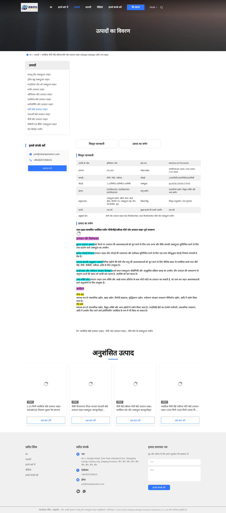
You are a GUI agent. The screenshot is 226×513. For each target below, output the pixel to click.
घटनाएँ (88, 7)
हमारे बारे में (63, 7)
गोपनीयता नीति (45, 510)
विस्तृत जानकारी (96, 143)
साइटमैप (56, 510)
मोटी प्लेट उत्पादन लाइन (115, 331)
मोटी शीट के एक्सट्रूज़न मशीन (140, 331)
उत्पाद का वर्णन (140, 143)
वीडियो (28, 470)
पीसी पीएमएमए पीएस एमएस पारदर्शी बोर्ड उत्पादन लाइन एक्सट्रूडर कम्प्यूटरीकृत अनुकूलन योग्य (90, 408)
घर (51, 7)
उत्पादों (77, 7)
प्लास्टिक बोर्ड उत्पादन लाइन (91, 331)
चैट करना (136, 7)
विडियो (100, 7)
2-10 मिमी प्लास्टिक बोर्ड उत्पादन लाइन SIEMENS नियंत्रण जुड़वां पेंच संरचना (43, 408)
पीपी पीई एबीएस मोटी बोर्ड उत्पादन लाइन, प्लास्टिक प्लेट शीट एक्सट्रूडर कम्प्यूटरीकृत (134, 408)
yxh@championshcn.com (47, 154)
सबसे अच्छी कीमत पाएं (156, 129)
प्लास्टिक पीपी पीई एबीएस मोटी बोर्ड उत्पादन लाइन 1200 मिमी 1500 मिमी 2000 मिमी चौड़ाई (180, 408)
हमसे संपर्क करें (115, 7)
